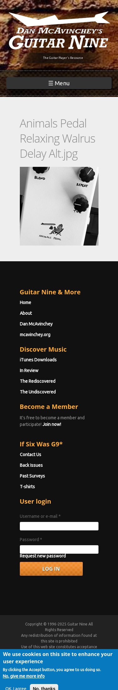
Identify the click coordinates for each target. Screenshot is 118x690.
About (26, 313)
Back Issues (31, 465)
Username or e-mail (40, 516)
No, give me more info (24, 682)
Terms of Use (66, 652)
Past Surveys (32, 475)
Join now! (51, 424)
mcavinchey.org (35, 334)
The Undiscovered (38, 391)
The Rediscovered (37, 381)
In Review (29, 370)
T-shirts (27, 486)
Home (25, 302)
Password (31, 539)
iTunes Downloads (38, 359)
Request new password (43, 555)
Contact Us (30, 454)
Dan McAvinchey (36, 323)
